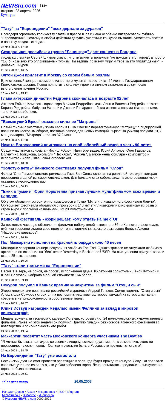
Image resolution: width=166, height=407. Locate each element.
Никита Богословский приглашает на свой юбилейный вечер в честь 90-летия (76, 145)
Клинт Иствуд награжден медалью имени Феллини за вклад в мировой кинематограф (69, 310)
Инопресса (46, 395)
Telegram (72, 391)
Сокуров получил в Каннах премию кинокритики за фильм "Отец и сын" (71, 285)
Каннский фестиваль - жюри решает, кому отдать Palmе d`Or (59, 219)
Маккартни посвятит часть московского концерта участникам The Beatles (71, 336)
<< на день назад (15, 381)
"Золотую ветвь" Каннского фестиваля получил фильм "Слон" (62, 168)
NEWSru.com (19, 5)
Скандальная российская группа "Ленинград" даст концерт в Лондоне (69, 52)
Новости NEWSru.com (20, 398)
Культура (8, 15)
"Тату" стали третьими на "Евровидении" (41, 266)
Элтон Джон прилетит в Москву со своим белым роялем (55, 75)
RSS (60, 391)
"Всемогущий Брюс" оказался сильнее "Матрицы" (49, 122)
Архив (31, 391)
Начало (7, 391)
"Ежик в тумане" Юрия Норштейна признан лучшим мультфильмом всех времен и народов (80, 193)
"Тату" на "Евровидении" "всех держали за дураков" (52, 28)
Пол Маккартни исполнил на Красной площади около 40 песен (61, 242)
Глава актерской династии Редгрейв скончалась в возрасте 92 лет (65, 98)
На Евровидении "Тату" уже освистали (38, 355)
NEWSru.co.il (11, 395)
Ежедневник (46, 391)
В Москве (29, 395)
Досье (19, 391)
